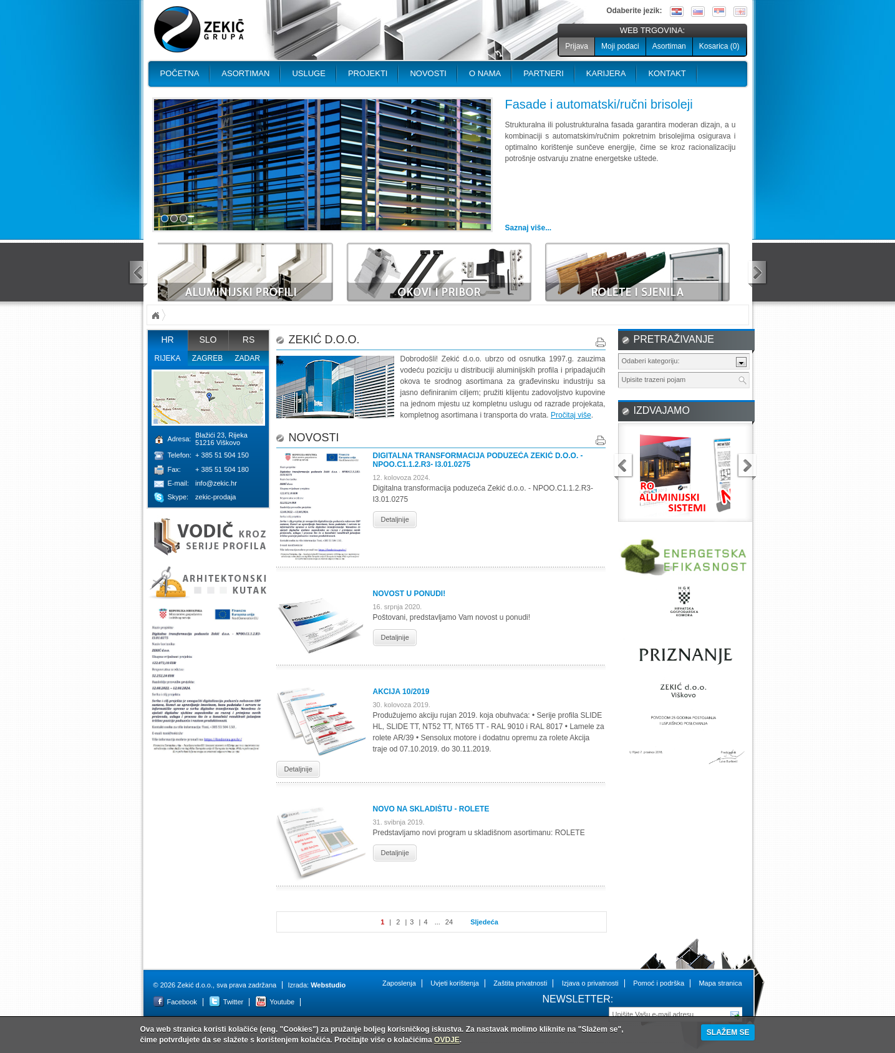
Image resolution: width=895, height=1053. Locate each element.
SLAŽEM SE (728, 1032)
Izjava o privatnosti (590, 983)
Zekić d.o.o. (199, 29)
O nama (485, 73)
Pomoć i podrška (658, 983)
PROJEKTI (368, 73)
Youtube (281, 1002)
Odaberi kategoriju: (651, 361)
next (758, 273)
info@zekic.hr (216, 483)
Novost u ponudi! (409, 593)
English (740, 11)
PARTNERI (543, 73)
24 (449, 922)
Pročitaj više (571, 415)
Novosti (428, 73)
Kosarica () (719, 46)
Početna (180, 73)
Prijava (576, 46)
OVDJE (447, 1040)
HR (167, 340)
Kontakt (666, 73)
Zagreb (207, 358)
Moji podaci (620, 46)
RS (248, 340)
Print (601, 342)
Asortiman (669, 46)
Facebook (182, 1002)
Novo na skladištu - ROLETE (431, 809)
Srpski (719, 11)
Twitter (233, 1002)
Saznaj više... (528, 227)
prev (138, 273)
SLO (207, 340)
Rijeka (167, 358)
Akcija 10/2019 (401, 691)
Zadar (247, 358)
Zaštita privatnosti (520, 983)
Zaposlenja (399, 983)
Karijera (606, 73)
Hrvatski (677, 11)
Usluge (308, 73)
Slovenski (698, 11)
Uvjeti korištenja (454, 983)
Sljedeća (484, 922)
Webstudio (328, 985)
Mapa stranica (720, 983)
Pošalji (735, 1014)
